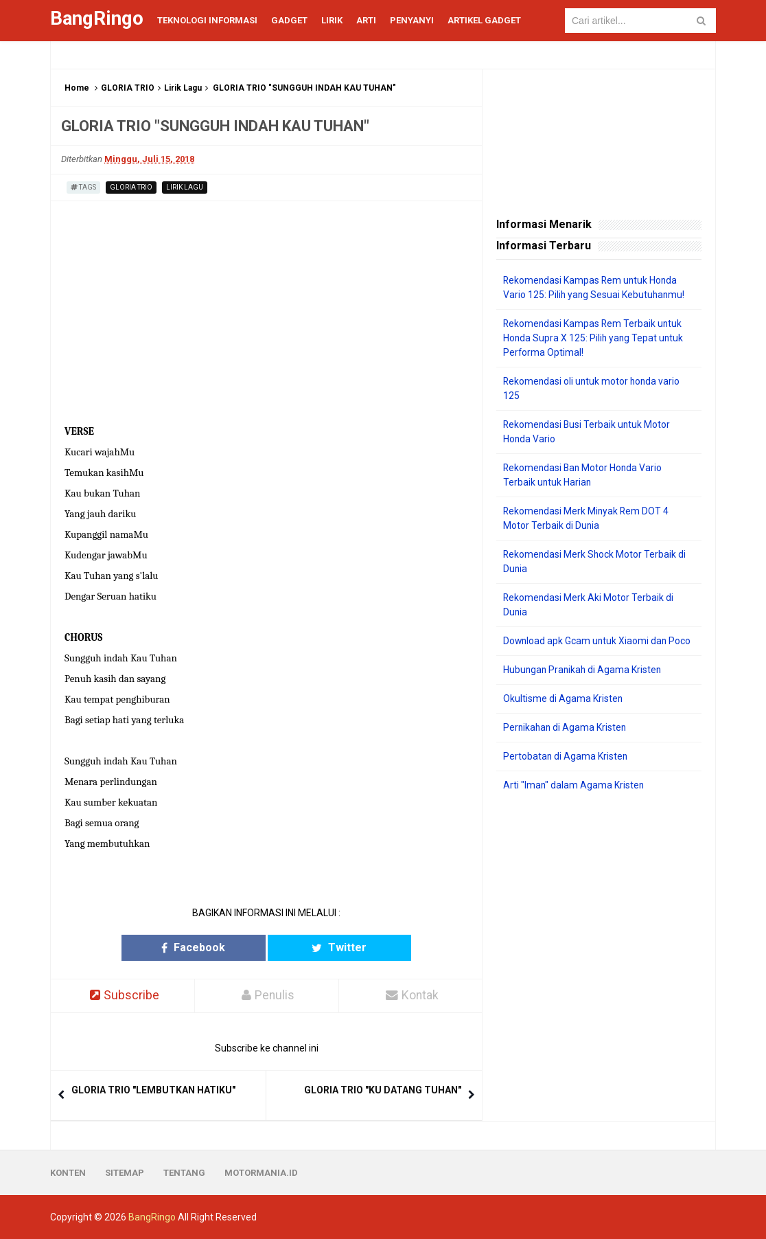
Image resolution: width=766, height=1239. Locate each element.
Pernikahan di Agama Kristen (566, 727)
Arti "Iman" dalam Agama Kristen (574, 785)
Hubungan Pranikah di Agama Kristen (583, 669)
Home (77, 88)
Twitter (319, 947)
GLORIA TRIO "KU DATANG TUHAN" (382, 1089)
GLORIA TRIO (127, 88)
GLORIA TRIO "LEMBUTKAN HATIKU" (153, 1089)
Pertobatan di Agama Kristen (566, 756)
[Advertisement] (598, 892)
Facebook (213, 947)
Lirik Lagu (183, 88)
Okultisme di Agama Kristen (563, 698)
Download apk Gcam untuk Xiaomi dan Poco (598, 640)
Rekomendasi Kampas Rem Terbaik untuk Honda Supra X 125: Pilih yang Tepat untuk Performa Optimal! (594, 338)
